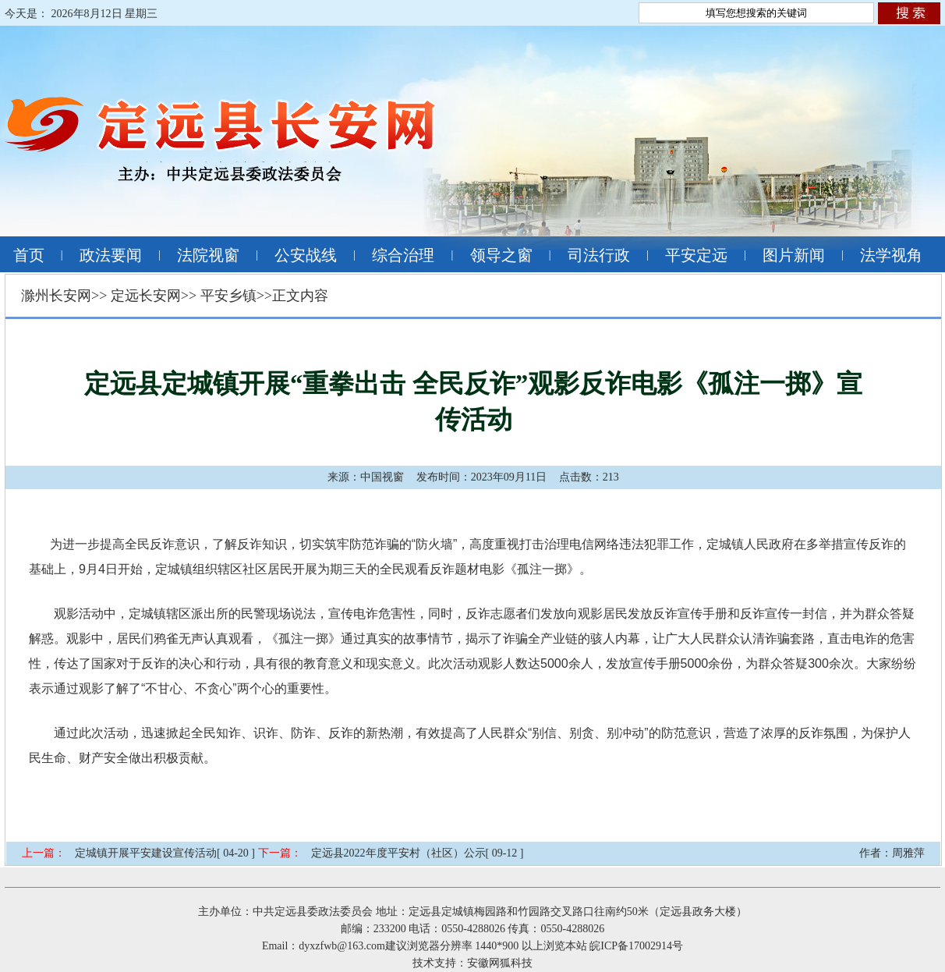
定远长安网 (146, 295)
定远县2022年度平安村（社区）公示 (398, 853)
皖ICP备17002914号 (636, 946)
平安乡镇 (228, 295)
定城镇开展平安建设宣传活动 (146, 853)
